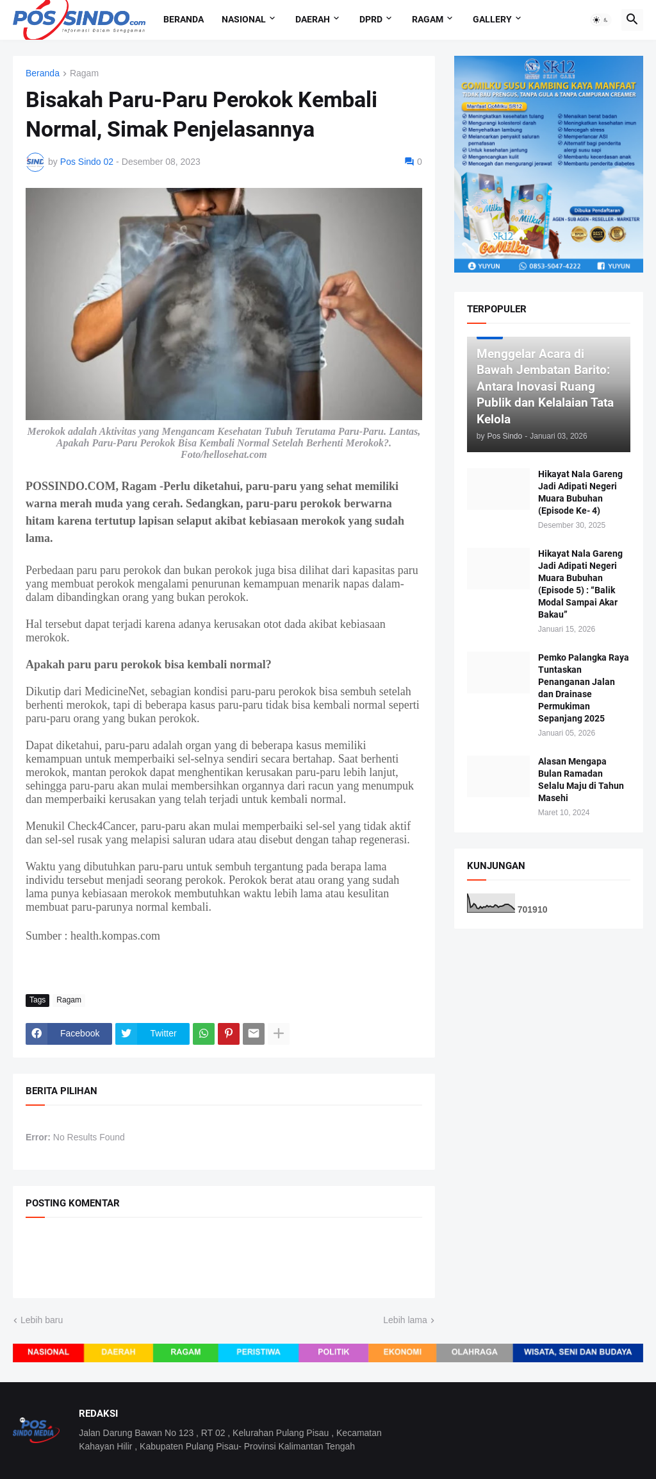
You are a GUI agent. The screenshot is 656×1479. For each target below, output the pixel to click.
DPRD (370, 19)
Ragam (427, 19)
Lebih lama (405, 1320)
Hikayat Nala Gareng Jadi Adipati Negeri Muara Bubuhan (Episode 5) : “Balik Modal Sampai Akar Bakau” (580, 583)
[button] (601, 19)
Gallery (492, 19)
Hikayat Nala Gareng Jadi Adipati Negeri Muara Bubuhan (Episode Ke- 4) (580, 492)
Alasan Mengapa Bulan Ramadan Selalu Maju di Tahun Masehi (581, 779)
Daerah (312, 19)
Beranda (183, 19)
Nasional (244, 19)
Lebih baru (41, 1320)
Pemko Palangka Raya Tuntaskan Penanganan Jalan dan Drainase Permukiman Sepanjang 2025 (583, 687)
